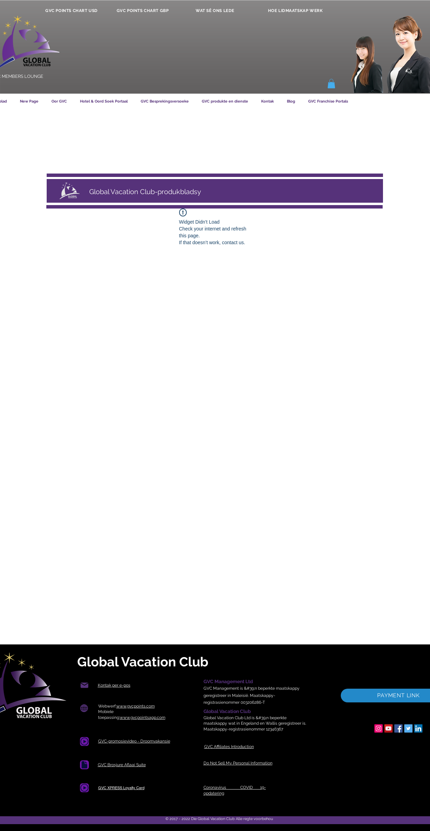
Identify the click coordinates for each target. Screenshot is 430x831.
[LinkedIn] (418, 728)
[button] (331, 83)
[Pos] (85, 685)
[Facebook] (398, 728)
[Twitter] (408, 728)
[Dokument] (84, 764)
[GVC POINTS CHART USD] (72, 10)
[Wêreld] (84, 708)
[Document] (84, 741)
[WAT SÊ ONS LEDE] (215, 10)
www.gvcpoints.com (135, 706)
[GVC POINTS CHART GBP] (142, 10)
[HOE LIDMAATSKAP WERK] (295, 10)
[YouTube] (388, 728)
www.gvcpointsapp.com (142, 717)
